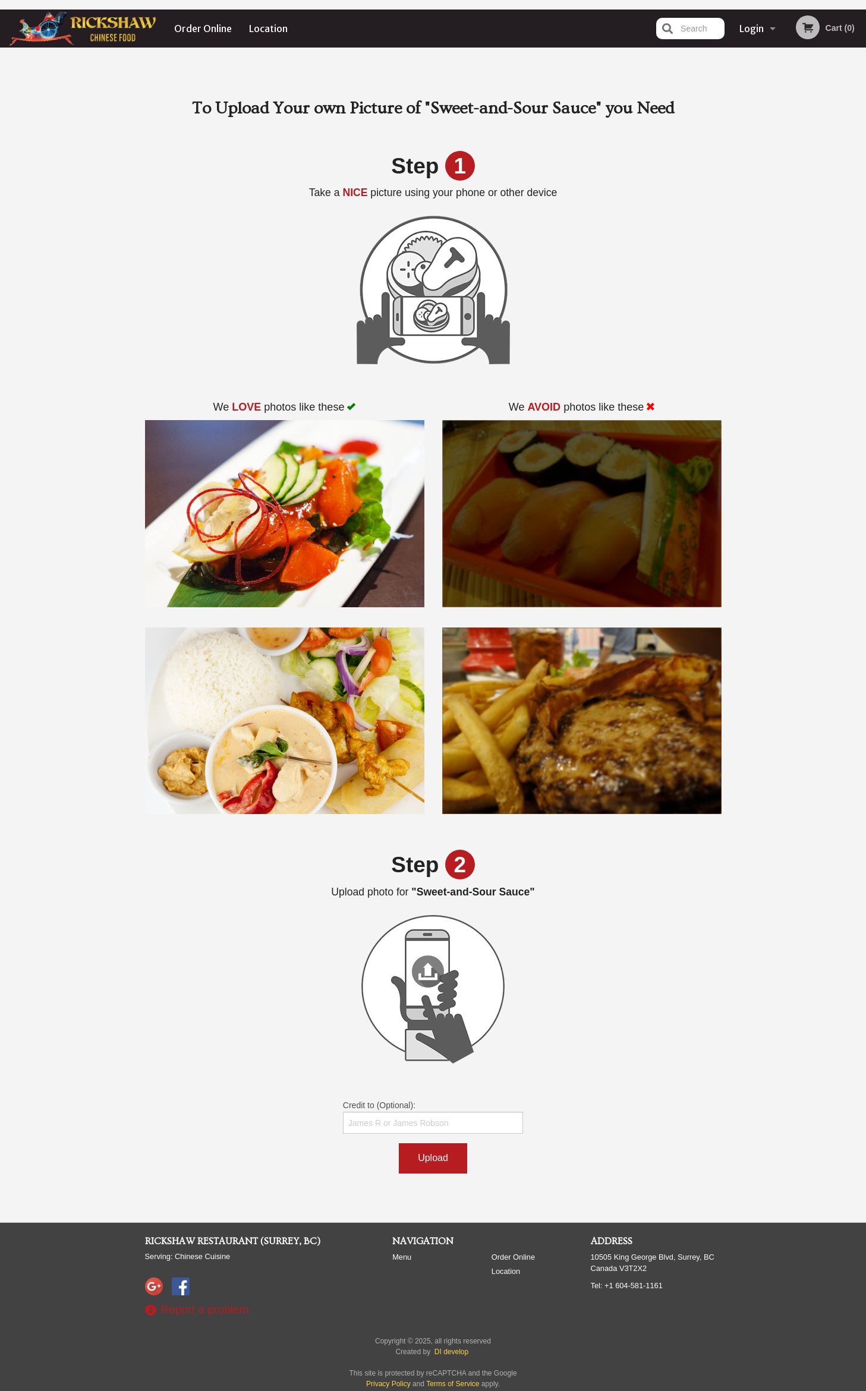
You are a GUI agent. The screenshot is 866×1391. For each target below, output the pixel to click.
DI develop (451, 1352)
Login (751, 28)
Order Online (203, 28)
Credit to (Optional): (433, 1117)
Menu (401, 1257)
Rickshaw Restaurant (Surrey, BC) (232, 1241)
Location (268, 28)
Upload (433, 1158)
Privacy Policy (388, 1384)
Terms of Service (452, 1384)
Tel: (627, 1285)
